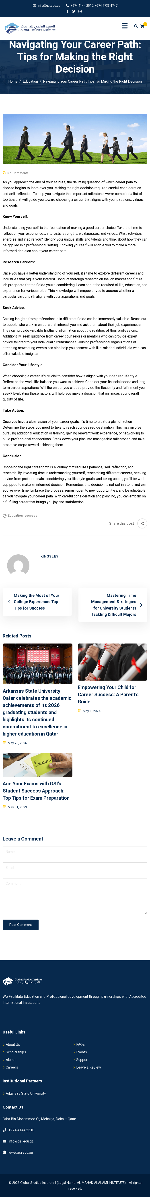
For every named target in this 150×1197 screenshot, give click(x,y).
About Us (13, 1044)
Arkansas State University (26, 1093)
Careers (12, 1067)
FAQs (80, 1044)
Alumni (11, 1060)
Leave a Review (88, 1067)
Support (82, 1060)
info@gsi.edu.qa (49, 5)
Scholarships (16, 1052)
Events (81, 1052)
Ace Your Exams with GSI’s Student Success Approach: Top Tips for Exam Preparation (36, 791)
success (31, 515)
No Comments (18, 173)
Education (15, 515)
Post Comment (20, 925)
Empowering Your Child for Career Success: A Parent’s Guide (108, 694)
